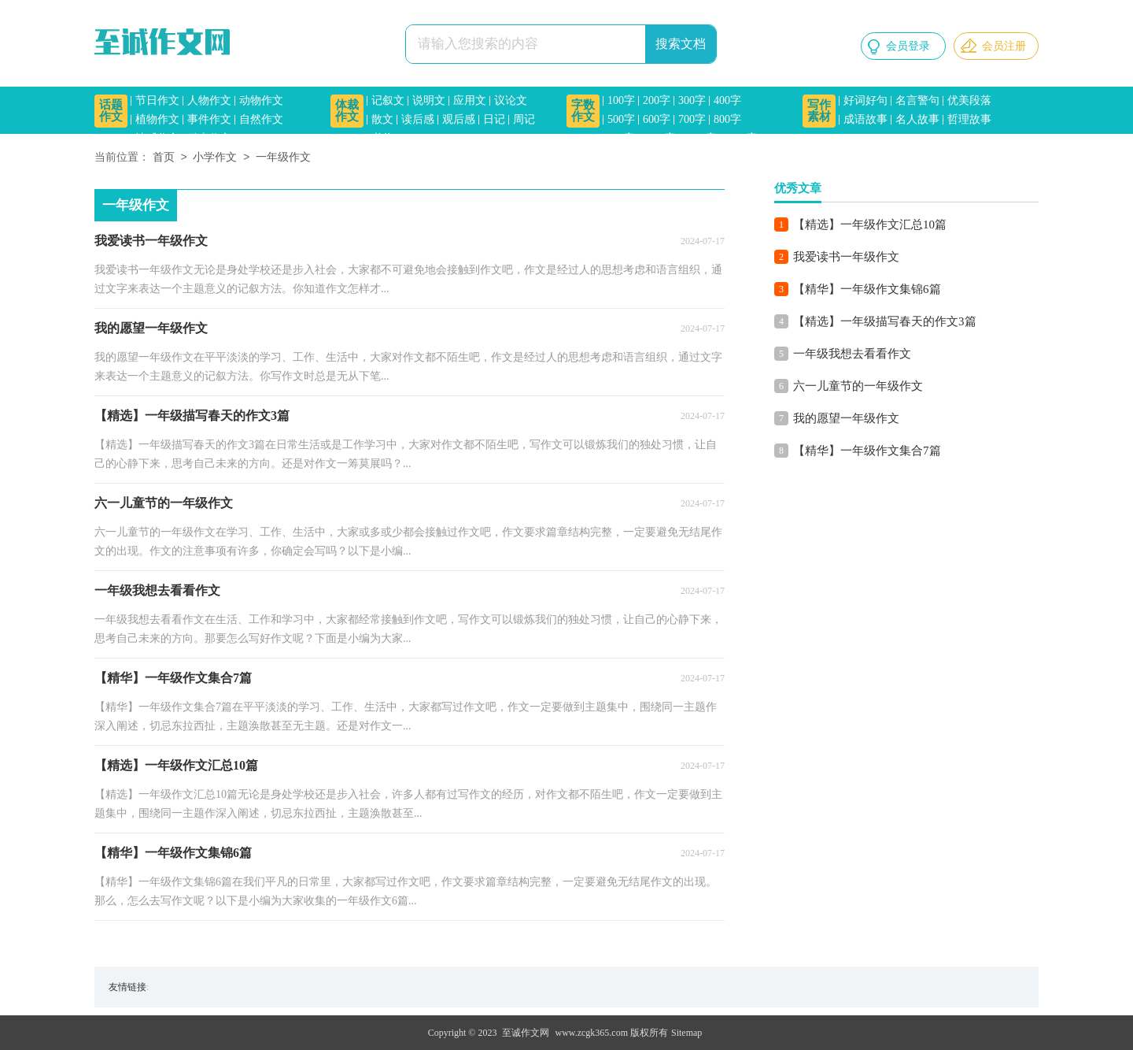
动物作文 (261, 100)
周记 (524, 119)
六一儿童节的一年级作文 (858, 386)
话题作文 (111, 110)
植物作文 (157, 119)
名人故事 (917, 119)
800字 (727, 119)
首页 (164, 158)
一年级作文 (283, 158)
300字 (692, 100)
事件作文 (209, 119)
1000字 (659, 138)
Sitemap (686, 1032)
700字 (692, 119)
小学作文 (215, 158)
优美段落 (969, 100)
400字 (727, 100)
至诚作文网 (525, 1032)
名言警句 (917, 100)
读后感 (417, 119)
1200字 (700, 138)
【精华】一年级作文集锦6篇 (867, 289)
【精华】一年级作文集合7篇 (867, 450)
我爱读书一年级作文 (846, 256)
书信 (382, 138)
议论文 (510, 100)
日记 (494, 119)
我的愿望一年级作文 (846, 418)
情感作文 (157, 138)
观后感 (458, 119)
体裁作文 (347, 110)
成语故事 (865, 119)
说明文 (428, 100)
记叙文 (387, 100)
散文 (382, 119)
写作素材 (819, 110)
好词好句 (865, 100)
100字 (621, 100)
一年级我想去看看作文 (852, 353)
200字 (656, 100)
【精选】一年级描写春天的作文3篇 (884, 321)
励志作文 (209, 138)
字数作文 (583, 110)
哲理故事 (969, 119)
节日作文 (157, 100)
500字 (621, 119)
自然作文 (261, 119)
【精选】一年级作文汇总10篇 (870, 224)
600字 (656, 119)
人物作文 (209, 100)
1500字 (741, 138)
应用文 (469, 100)
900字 (621, 138)
